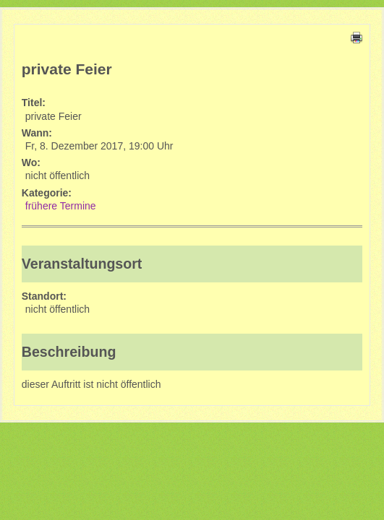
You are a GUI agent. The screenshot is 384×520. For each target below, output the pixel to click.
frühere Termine (60, 206)
